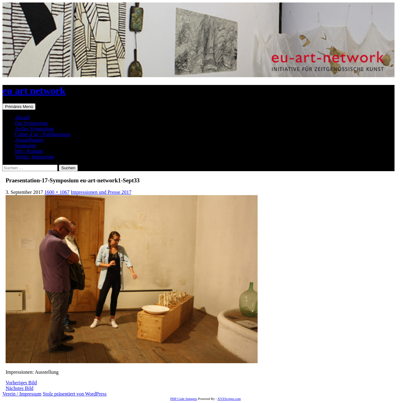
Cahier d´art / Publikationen (42, 134)
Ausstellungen (29, 140)
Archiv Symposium (34, 128)
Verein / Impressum (34, 156)
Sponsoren (25, 145)
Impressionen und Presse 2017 (101, 192)
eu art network (34, 90)
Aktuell (22, 117)
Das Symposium (31, 123)
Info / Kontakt (29, 151)
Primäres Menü (19, 106)
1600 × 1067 (56, 192)
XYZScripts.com (229, 399)
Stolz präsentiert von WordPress (74, 393)
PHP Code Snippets (183, 399)
